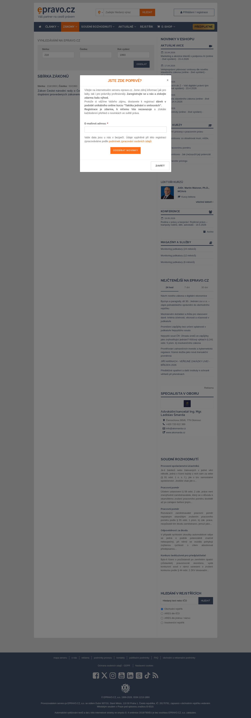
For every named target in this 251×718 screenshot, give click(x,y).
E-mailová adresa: (96, 123)
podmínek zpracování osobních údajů (130, 141)
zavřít (160, 165)
